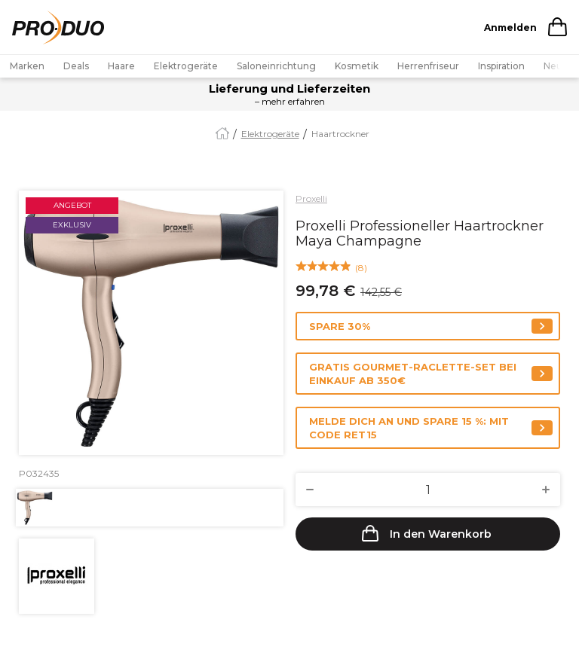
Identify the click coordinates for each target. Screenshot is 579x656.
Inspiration (501, 66)
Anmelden (510, 27)
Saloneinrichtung (276, 66)
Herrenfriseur (428, 66)
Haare (121, 66)
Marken (27, 66)
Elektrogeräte (186, 66)
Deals (76, 66)
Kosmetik (356, 66)
